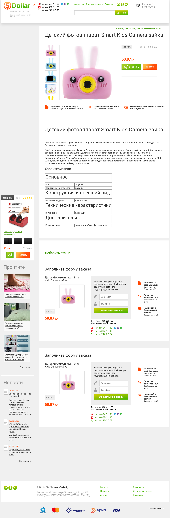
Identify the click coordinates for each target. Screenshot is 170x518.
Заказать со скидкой (111, 310)
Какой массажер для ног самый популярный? (16, 295)
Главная (104, 487)
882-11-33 (50, 7)
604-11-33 (50, 4)
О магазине (79, 4)
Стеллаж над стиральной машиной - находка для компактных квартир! (16, 357)
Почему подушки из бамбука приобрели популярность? (14, 325)
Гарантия (109, 4)
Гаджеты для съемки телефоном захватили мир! (20, 452)
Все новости (25, 461)
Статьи (103, 495)
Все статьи (25, 367)
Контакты (138, 495)
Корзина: (146, 4)
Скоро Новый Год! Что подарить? (20, 395)
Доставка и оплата (94, 4)
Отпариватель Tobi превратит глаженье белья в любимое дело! (19, 428)
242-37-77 (50, 10)
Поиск (123, 13)
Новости (104, 491)
